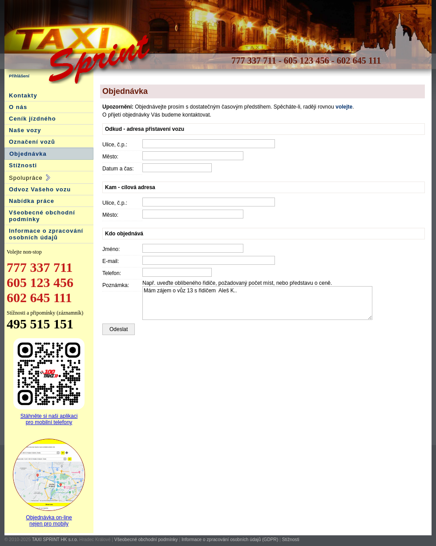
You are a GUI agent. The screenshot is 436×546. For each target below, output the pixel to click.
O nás (18, 107)
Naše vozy (25, 130)
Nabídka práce (31, 201)
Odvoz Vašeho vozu (40, 189)
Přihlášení (19, 75)
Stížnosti (23, 165)
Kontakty (23, 95)
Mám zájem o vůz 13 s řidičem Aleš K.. (257, 303)
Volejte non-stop (24, 252)
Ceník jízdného (32, 118)
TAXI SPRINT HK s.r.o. (55, 539)
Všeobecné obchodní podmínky (146, 539)
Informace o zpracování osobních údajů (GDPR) (230, 539)
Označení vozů (32, 141)
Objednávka (28, 153)
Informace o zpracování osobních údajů (46, 234)
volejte (343, 107)
